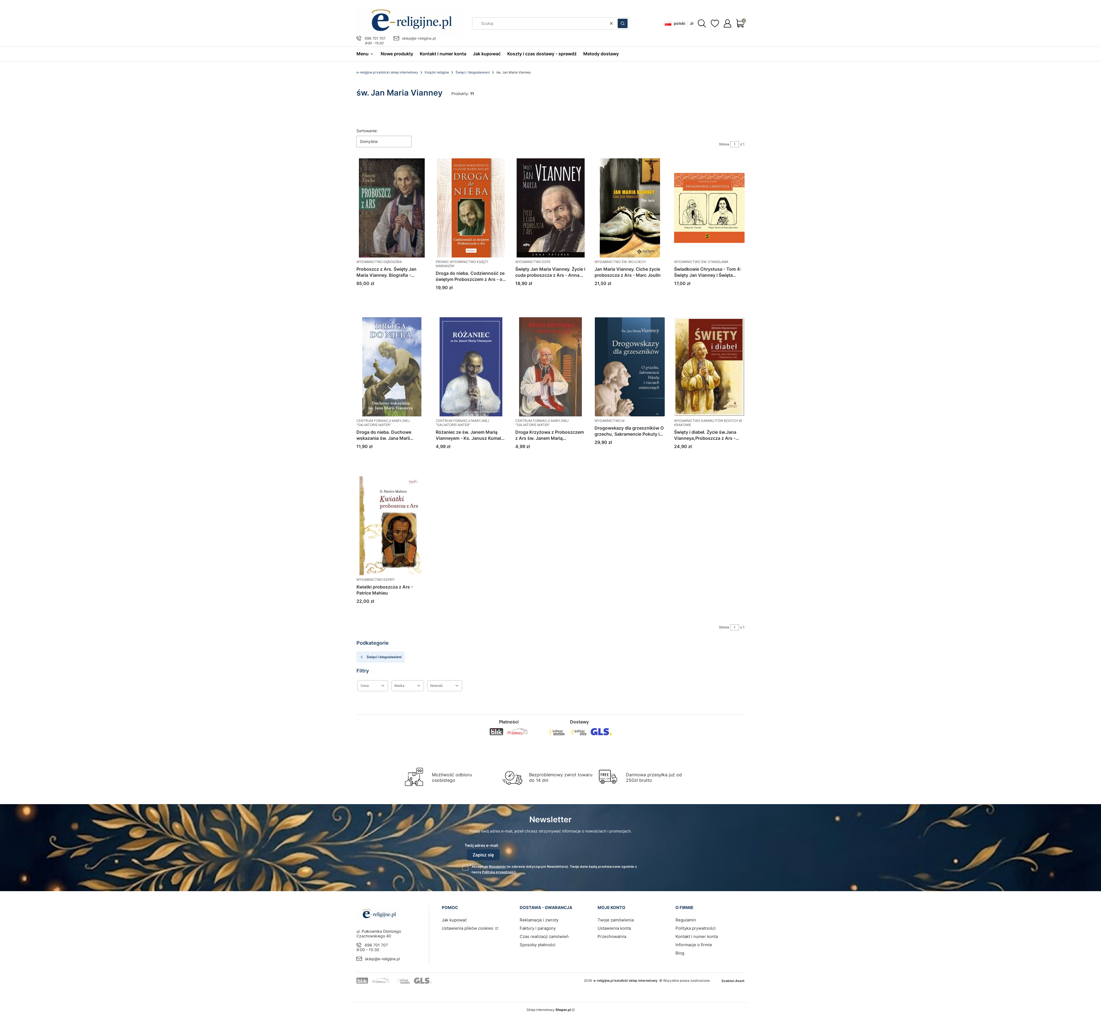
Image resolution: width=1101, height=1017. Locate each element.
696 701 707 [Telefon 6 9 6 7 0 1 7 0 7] (375, 38)
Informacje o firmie (693, 944)
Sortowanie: (367, 130)
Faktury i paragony (538, 928)
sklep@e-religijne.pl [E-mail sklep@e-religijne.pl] (419, 38)
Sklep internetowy (549, 1010)
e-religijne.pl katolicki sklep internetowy (387, 72)
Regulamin (497, 866)
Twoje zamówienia (616, 920)
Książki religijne (437, 72)
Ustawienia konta (614, 928)
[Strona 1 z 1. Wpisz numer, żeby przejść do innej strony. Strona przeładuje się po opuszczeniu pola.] (734, 144)
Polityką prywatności (499, 872)
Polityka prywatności (695, 928)
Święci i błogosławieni (473, 72)
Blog (679, 953)
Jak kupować (454, 920)
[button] (623, 23)
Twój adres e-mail (481, 845)
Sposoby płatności (537, 944)
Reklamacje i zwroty (539, 920)
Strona (724, 144)
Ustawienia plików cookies (468, 928)
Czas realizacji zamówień (544, 936)
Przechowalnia (612, 936)
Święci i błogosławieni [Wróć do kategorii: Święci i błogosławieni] (380, 657)
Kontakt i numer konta (696, 936)
